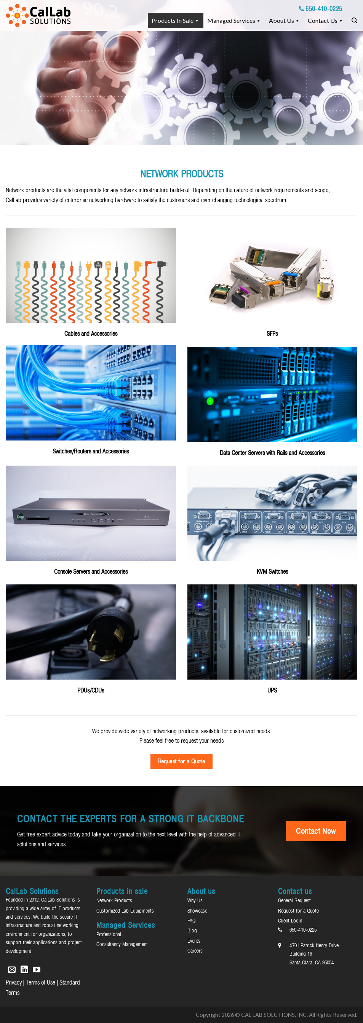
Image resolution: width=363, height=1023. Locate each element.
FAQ (191, 921)
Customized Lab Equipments (125, 911)
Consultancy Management (122, 944)
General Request (294, 900)
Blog (192, 930)
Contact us (322, 20)
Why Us (195, 900)
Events (193, 941)
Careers (195, 951)
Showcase (197, 911)
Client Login (290, 921)
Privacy (14, 982)
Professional (108, 934)
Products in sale (172, 20)
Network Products (114, 900)
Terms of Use (40, 982)
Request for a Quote (298, 911)
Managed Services (231, 20)
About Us (281, 20)
